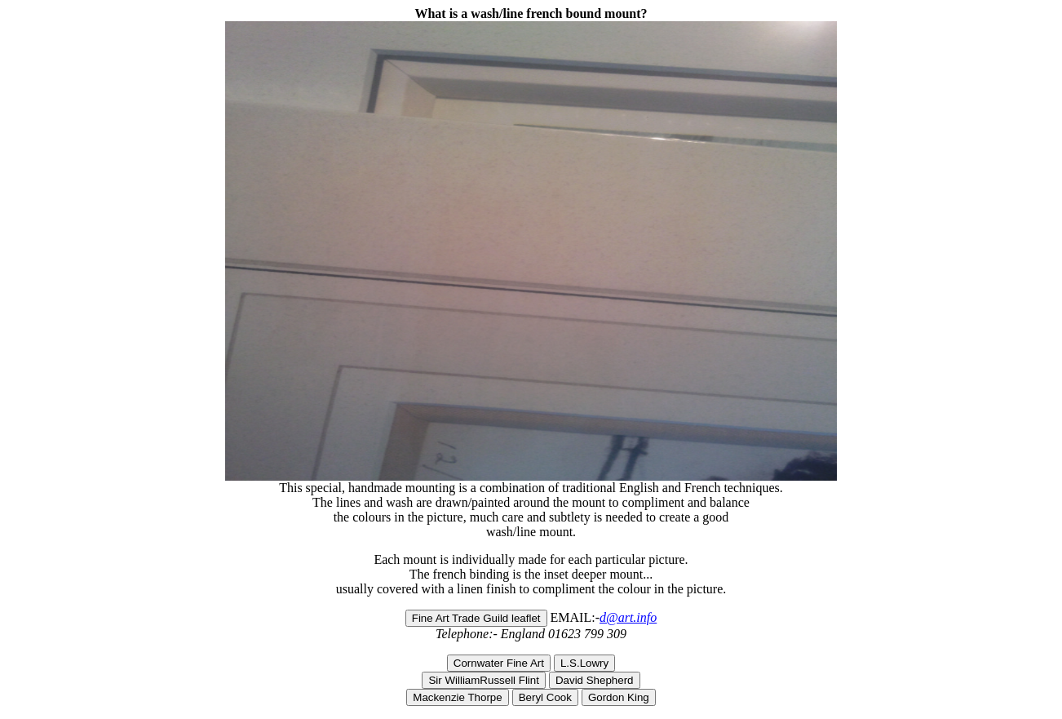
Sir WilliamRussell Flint (483, 680)
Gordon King (618, 697)
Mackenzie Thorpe (457, 697)
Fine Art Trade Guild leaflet (476, 618)
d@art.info (628, 617)
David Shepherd (594, 680)
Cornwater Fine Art (499, 663)
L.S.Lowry (584, 663)
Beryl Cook (545, 697)
